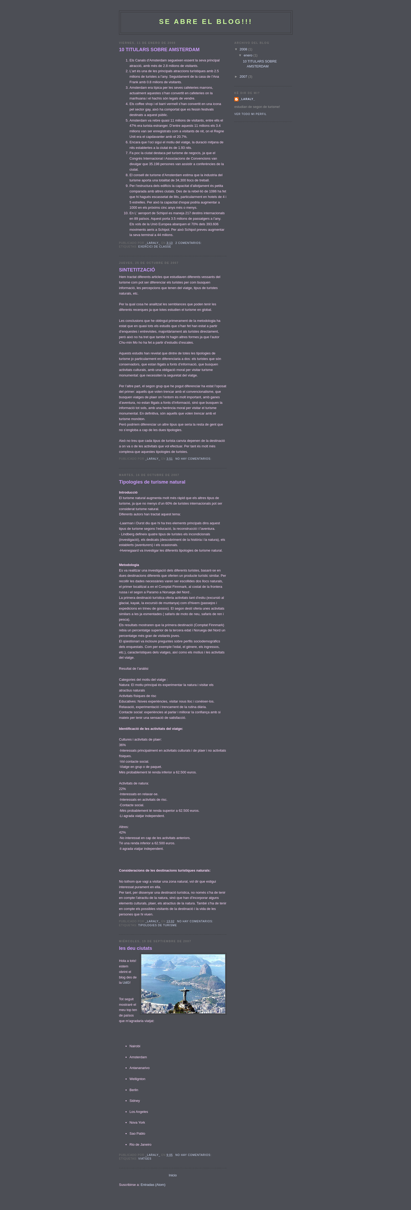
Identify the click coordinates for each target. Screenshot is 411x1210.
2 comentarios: (189, 243)
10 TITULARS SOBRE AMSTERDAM (159, 49)
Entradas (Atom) (152, 1185)
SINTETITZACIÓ (137, 270)
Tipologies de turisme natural (152, 482)
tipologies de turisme (157, 925)
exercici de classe (154, 246)
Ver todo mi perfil (250, 114)
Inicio (173, 1175)
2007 (244, 76)
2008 (244, 49)
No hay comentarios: (193, 458)
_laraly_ (247, 99)
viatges (144, 1158)
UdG (126, 982)
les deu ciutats (135, 948)
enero (248, 55)
